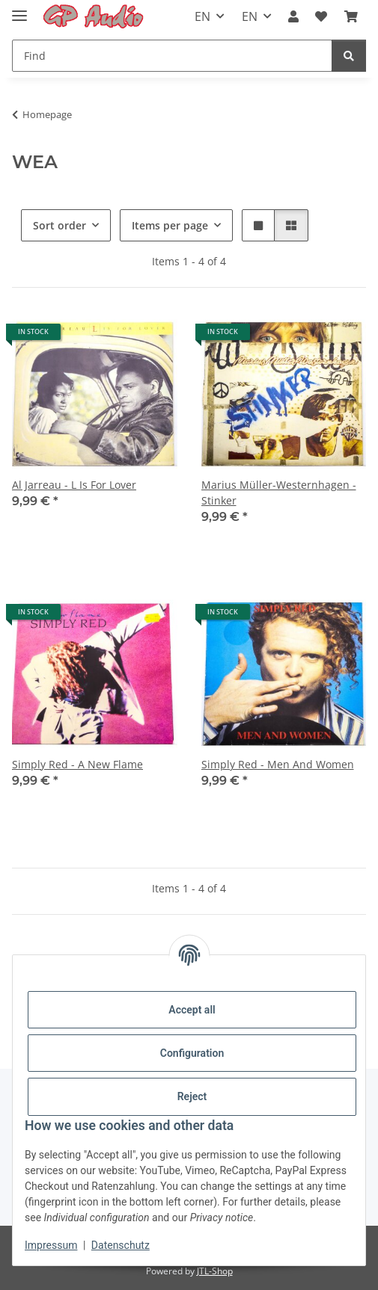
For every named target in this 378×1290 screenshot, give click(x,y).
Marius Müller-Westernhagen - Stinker (278, 492)
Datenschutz (120, 1245)
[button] (293, 16)
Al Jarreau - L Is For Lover (74, 485)
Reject (192, 1096)
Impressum (51, 1245)
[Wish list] (321, 16)
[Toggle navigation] (19, 9)
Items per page (170, 225)
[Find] (172, 56)
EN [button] (202, 16)
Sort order (59, 225)
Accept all (191, 1010)
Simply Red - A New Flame (77, 764)
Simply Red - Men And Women (277, 764)
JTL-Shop (215, 1271)
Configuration (192, 1053)
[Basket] (351, 16)
